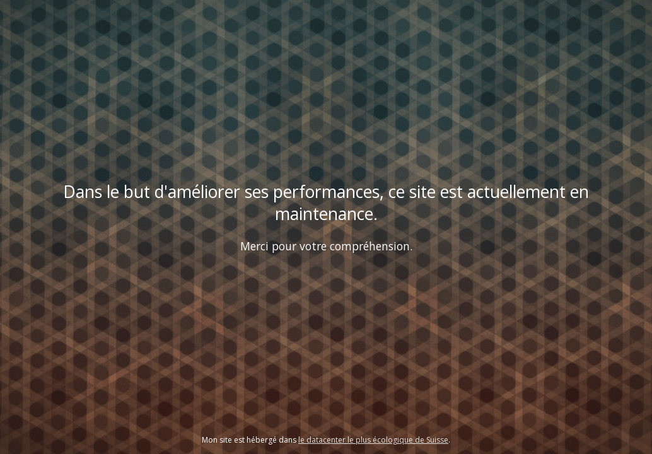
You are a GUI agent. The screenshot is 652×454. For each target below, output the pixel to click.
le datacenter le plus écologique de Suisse (373, 439)
